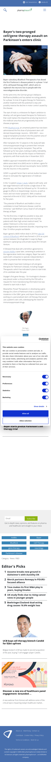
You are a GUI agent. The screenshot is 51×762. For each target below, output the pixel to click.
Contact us (35, 731)
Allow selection (25, 421)
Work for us (35, 740)
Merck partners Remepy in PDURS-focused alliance (26, 581)
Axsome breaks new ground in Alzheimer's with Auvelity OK (24, 573)
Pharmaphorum (7, 734)
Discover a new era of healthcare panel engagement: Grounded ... (24, 692)
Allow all (25, 413)
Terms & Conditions (23, 740)
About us (19, 731)
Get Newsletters (31, 2)
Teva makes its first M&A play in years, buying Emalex (25, 589)
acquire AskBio (9, 251)
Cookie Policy (28, 735)
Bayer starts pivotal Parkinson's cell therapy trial (23, 427)
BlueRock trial (13, 127)
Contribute (19, 735)
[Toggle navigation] (5, 10)
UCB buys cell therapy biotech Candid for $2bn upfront (23, 642)
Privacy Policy (39, 735)
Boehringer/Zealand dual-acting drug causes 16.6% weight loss (24, 604)
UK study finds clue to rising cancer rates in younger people (26, 596)
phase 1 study (22, 183)
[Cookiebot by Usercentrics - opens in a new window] (38, 339)
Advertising (27, 731)
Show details (39, 406)
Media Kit (44, 2)
